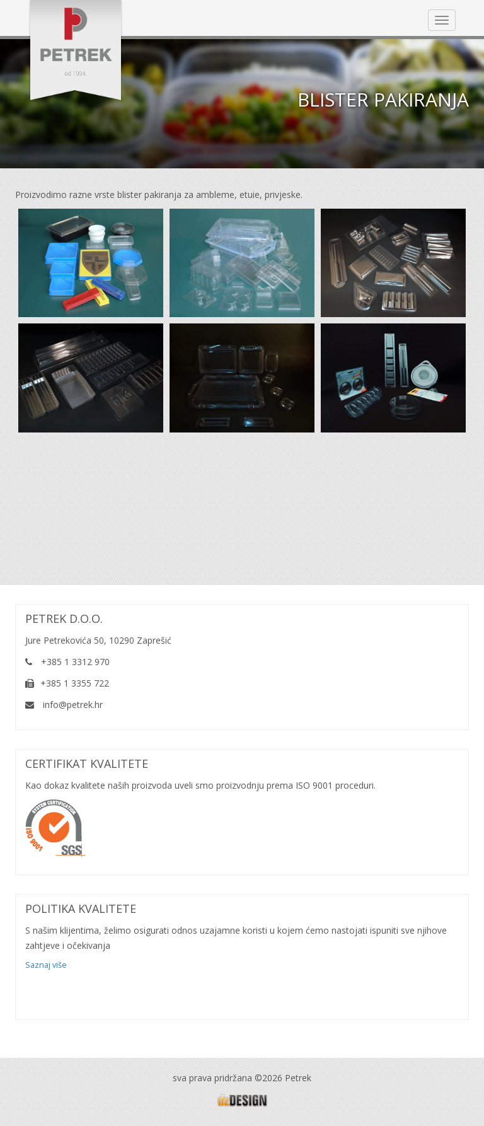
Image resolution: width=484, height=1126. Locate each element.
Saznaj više (46, 965)
